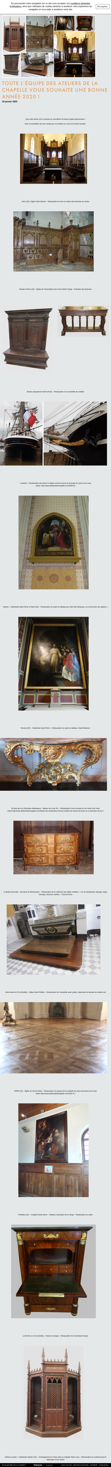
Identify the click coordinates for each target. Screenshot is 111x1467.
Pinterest (94, 1465)
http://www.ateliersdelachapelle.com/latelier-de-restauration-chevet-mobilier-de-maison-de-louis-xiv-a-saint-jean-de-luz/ (57, 811)
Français (38, 1465)
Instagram (103, 1465)
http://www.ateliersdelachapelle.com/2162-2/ (57, 1094)
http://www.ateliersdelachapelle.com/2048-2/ (58, 486)
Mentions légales (81, 1465)
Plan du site (67, 1465)
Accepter (102, 6)
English (49, 1465)
